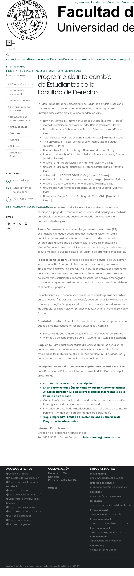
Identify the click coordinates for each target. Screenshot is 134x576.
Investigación (46, 59)
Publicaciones (97, 59)
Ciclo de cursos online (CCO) (25, 502)
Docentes (113, 2)
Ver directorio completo (106, 565)
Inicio (9, 71)
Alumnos (41, 71)
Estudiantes (98, 2)
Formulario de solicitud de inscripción (68, 391)
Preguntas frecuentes (16, 154)
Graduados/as (18, 126)
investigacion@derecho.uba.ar (107, 521)
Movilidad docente (20, 100)
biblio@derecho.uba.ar (103, 557)
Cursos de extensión (20, 523)
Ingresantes (82, 2)
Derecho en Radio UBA (62, 488)
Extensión (61, 59)
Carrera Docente (18, 498)
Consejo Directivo (19, 481)
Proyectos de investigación (24, 485)
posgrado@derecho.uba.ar (106, 503)
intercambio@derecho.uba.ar (103, 445)
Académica (30, 59)
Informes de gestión (20, 531)
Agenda (14, 139)
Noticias (14, 146)
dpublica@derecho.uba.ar (106, 548)
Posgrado (126, 59)
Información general (22, 84)
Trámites (15, 133)
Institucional (13, 59)
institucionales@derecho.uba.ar (108, 540)
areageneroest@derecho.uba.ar (109, 494)
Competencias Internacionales (65, 71)
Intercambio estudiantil (17, 92)
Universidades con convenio (20, 109)
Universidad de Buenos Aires (35, 574)
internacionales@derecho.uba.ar (32, 206)
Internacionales (78, 59)
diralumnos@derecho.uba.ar (106, 485)
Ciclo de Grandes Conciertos (25, 519)
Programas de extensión (22, 514)
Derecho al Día (57, 481)
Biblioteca (113, 59)
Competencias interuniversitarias (20, 118)
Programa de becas (20, 527)
